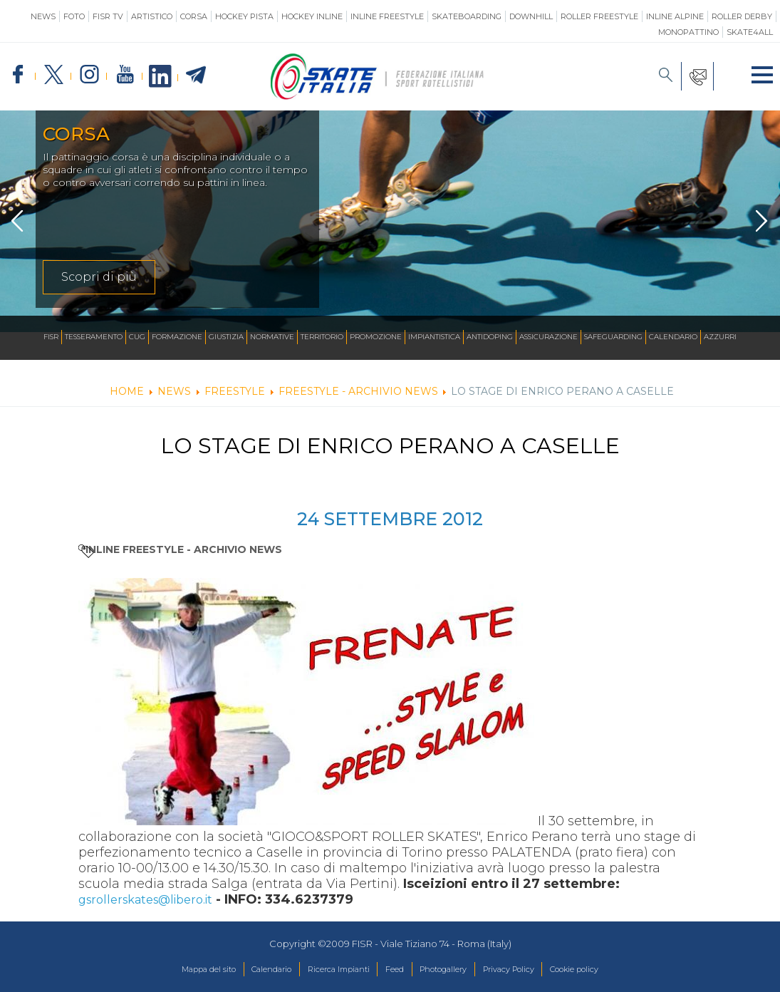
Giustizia (226, 337)
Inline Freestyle (387, 16)
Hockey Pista (244, 16)
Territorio (322, 337)
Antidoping (490, 337)
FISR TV (108, 16)
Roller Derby (742, 16)
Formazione (177, 337)
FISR (50, 337)
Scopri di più (99, 277)
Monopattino (688, 32)
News (43, 16)
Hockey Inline (312, 16)
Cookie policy (608, 970)
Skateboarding (466, 16)
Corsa (193, 16)
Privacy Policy (529, 970)
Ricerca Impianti (328, 970)
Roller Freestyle (599, 16)
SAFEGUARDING (613, 337)
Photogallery (452, 970)
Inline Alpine (675, 16)
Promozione (376, 337)
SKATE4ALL (750, 32)
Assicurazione (548, 337)
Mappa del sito (173, 970)
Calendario (673, 337)
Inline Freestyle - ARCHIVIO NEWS (196, 549)
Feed (393, 970)
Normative (272, 337)
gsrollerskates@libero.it (153, 899)
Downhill (531, 16)
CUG (137, 337)
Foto (74, 16)
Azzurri (720, 337)
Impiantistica (434, 337)
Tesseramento (94, 337)
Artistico (151, 16)
